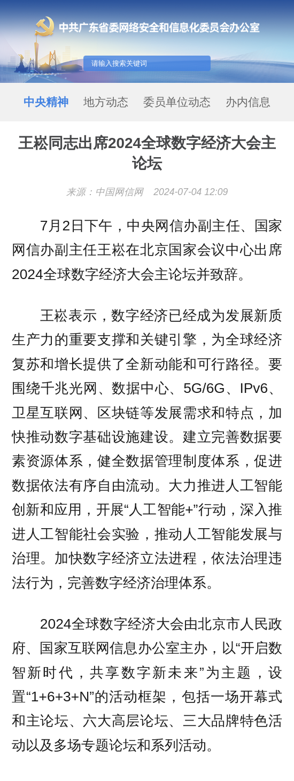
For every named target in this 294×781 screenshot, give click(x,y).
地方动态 (105, 102)
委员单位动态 (177, 102)
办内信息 (248, 102)
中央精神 (46, 102)
